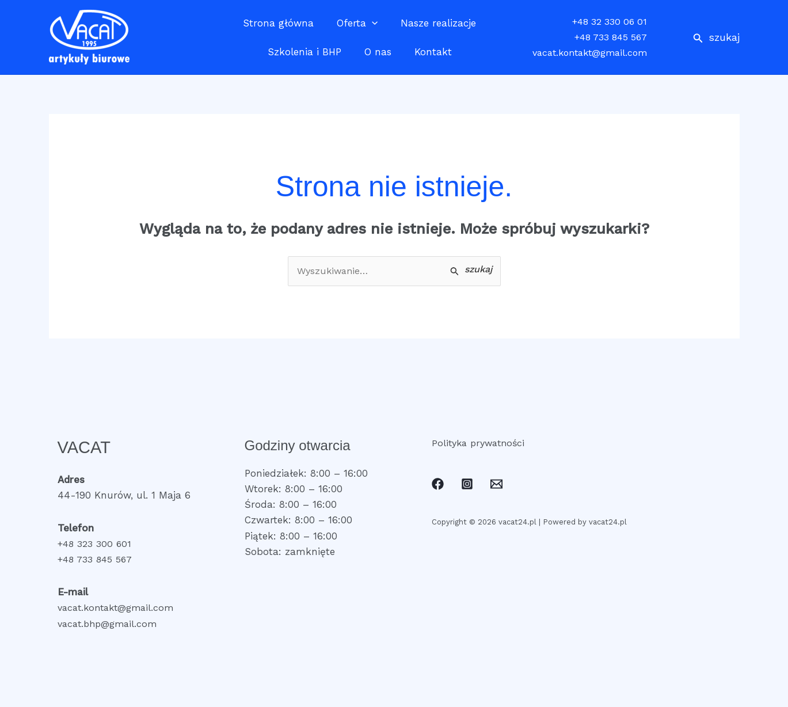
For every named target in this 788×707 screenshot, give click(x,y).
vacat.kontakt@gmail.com (589, 52)
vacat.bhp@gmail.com (110, 624)
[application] (372, 23)
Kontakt (429, 52)
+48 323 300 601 (97, 544)
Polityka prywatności (481, 443)
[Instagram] (467, 485)
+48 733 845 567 (610, 37)
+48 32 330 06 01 (609, 21)
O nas (377, 52)
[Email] (496, 485)
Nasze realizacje (435, 23)
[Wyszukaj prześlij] (471, 270)
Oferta (357, 23)
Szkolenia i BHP (308, 52)
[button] (716, 37)
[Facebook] (438, 485)
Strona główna (281, 23)
